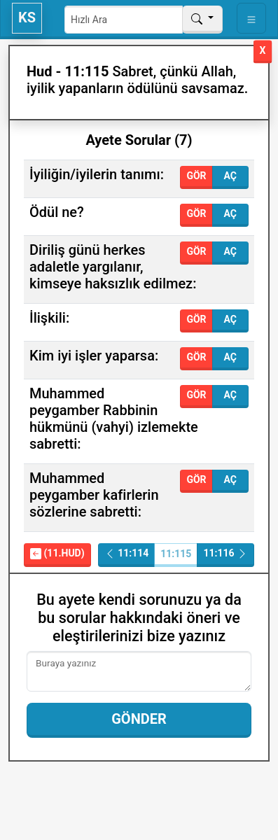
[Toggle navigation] (251, 18)
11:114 (126, 553)
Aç (230, 175)
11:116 (225, 553)
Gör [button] (196, 175)
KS (27, 17)
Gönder (139, 718)
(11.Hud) (57, 553)
